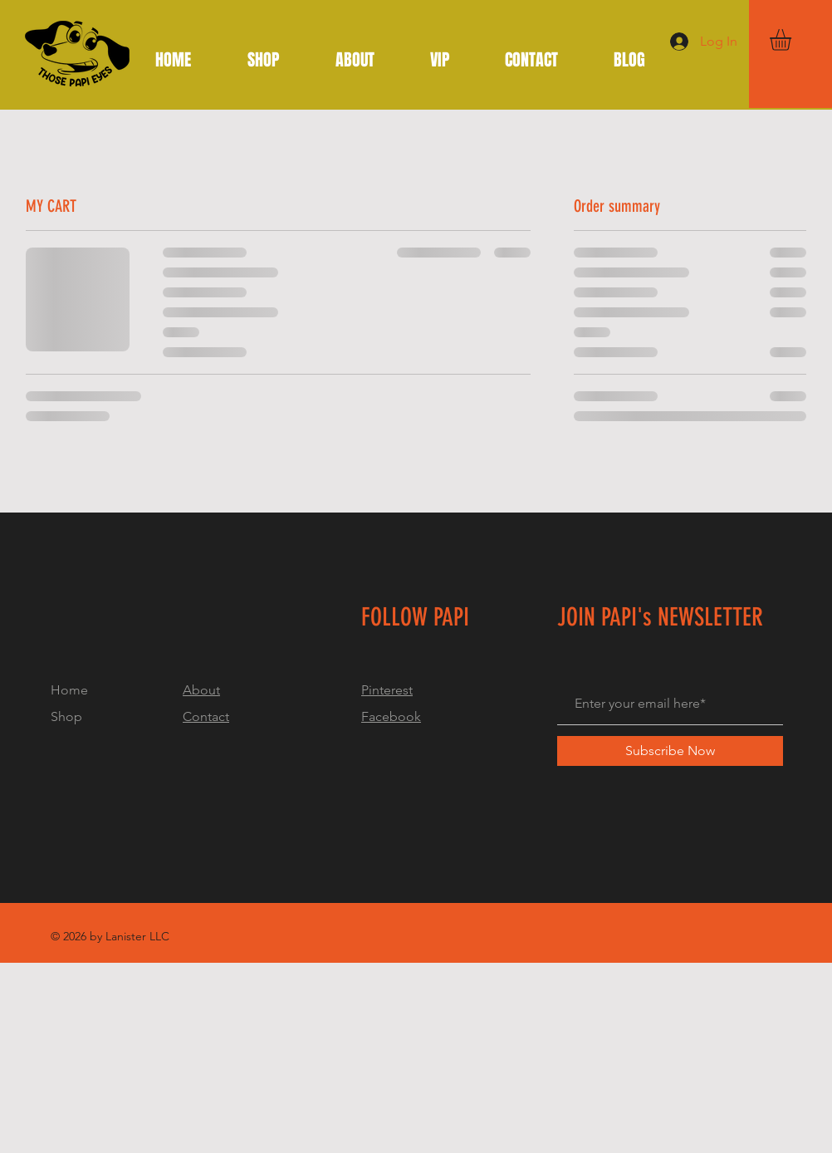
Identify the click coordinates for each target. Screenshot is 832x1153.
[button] (793, 40)
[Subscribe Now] (670, 751)
